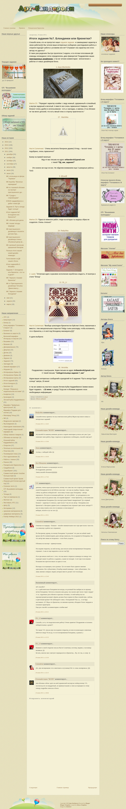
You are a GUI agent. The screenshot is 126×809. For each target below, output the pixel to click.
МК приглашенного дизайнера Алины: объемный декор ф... (15, 239)
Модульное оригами (11, 421)
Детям (6, 353)
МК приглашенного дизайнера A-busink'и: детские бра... (15, 231)
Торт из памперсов (10, 497)
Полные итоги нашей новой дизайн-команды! (14, 253)
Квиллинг (7, 386)
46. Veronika (63, 367)
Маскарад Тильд (10, 415)
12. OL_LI (63, 282)
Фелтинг (7, 500)
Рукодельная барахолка (36, 28)
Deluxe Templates (82, 805)
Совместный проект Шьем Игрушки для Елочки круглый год (14, 481)
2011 (6, 151)
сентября (10, 164)
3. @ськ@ (63, 176)
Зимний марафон (10, 367)
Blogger (88, 803)
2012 (6, 148)
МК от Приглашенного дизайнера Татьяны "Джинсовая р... (14, 286)
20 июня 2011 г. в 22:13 (42, 672)
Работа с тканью (10, 459)
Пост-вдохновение (10, 457)
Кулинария (8, 397)
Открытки (7, 445)
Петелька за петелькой (12, 448)
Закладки (7, 364)
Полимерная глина (10, 454)
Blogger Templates (65, 805)
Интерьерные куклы (11, 378)
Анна (38, 448)
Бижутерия (8, 320)
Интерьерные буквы (11, 372)
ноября (9, 157)
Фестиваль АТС (9, 503)
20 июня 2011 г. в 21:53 (42, 637)
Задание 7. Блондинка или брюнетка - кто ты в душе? (15, 272)
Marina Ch (33, 103)
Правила (22, 28)
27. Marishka (63, 117)
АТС (5, 317)
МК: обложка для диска (14, 220)
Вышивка (7, 341)
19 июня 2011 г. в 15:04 (42, 441)
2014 (6, 142)
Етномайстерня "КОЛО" (45, 430)
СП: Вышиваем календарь (13, 489)
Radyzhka (39, 412)
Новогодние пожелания (12, 427)
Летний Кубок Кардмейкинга (14, 400)
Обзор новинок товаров (12, 435)
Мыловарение (9, 424)
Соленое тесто (9, 486)
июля (8, 170)
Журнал (6, 358)
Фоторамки (8, 508)
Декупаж (7, 350)
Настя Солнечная (36, 149)
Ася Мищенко (41, 463)
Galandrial (39, 522)
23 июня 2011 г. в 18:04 (42, 693)
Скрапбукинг (8, 471)
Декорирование (9, 347)
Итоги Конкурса (9, 383)
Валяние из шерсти (11, 333)
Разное (6, 462)
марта (9, 304)
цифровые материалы (12, 514)
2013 (6, 145)
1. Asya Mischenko (63, 67)
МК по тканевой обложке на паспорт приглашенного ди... (15, 190)
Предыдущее (92, 787)
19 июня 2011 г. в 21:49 (42, 576)
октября (10, 161)
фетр (5, 505)
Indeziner (68, 806)
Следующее (33, 787)
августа (9, 167)
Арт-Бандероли (73, 803)
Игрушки (7, 369)
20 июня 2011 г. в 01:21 (42, 612)
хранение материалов (12, 511)
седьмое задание (67, 42)
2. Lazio (32, 274)
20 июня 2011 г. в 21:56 (42, 657)
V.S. (37, 483)
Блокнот (7, 331)
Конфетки (7, 394)
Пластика (7, 451)
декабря (10, 154)
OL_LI (38, 618)
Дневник (7, 355)
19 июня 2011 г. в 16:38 (42, 456)
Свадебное (8, 468)
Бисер (6, 323)
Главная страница (9, 28)
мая (8, 298)
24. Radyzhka (63, 231)
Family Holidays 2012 (11, 516)
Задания (7, 361)
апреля (9, 301)
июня (8, 173)
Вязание (7, 344)
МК (5, 418)
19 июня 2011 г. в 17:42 (42, 477)
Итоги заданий (9, 380)
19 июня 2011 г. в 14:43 (42, 424)
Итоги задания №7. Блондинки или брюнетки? (13, 214)
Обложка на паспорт (11, 437)
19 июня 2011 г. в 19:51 (42, 515)
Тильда (6, 494)
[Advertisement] (47, 769)
